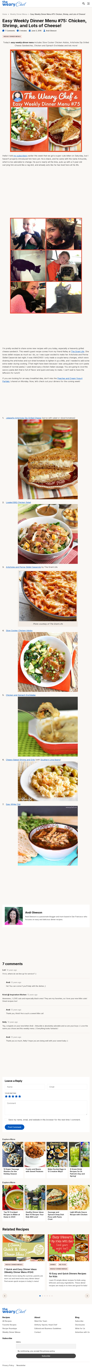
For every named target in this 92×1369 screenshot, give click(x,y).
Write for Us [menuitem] (80, 1328)
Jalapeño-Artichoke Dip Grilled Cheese (23, 418)
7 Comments (10, 31)
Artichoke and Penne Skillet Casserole (23, 567)
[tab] (40, 1295)
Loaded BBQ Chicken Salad (42, 532)
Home (4, 14)
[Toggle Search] (83, 3)
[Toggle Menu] (88, 3)
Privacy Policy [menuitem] (8, 1365)
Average (13, 1096)
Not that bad (9, 1096)
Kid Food (62, 1264)
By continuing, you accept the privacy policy (35, 1351)
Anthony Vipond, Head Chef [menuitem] (45, 1325)
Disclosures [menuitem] (80, 1325)
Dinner (52, 1264)
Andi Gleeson (51, 31)
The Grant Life (77, 351)
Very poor (6, 1096)
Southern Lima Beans (50, 760)
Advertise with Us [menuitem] (82, 1332)
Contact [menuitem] (37, 1332)
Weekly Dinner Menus (18, 14)
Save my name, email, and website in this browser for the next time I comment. (44, 1120)
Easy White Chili (42, 834)
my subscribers (20, 156)
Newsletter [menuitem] (21, 1365)
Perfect (19, 1096)
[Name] (25, 1086)
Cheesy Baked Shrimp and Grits (20, 760)
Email (18, 1342)
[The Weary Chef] (14, 4)
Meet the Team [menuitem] (40, 1321)
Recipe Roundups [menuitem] (9, 1328)
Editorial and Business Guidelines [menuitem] (47, 1328)
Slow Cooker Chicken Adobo (42, 660)
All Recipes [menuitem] (7, 1321)
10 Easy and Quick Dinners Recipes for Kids (67, 1275)
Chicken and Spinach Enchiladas (42, 725)
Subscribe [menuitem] (79, 1321)
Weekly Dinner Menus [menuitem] (11, 1332)
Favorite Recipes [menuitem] (9, 1325)
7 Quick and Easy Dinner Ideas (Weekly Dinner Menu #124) (20, 1270)
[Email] (67, 1086)
